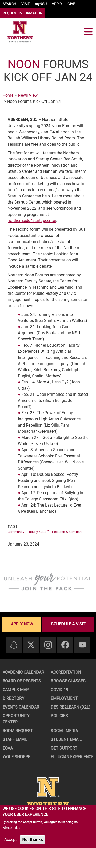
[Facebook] (65, 645)
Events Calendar (21, 707)
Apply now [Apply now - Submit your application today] (22, 624)
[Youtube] (82, 645)
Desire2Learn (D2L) (70, 707)
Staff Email (15, 739)
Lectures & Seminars (67, 532)
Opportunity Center (16, 718)
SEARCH (9, 4)
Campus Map (16, 689)
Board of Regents (22, 681)
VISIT (25, 4)
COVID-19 (59, 689)
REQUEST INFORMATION (22, 13)
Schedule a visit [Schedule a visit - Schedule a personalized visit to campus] (68, 624)
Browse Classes (68, 681)
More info (11, 827)
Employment (64, 698)
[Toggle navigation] (88, 31)
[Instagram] (48, 645)
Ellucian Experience (72, 756)
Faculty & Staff (38, 532)
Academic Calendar (23, 672)
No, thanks (32, 839)
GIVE (71, 4)
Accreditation (66, 672)
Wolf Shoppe (16, 756)
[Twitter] (31, 645)
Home (8, 95)
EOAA (8, 748)
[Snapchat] (14, 645)
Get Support (64, 748)
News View (28, 95)
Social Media (64, 730)
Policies (59, 715)
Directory (13, 698)
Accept (10, 839)
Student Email (66, 739)
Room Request (18, 730)
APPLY (57, 4)
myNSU (41, 4)
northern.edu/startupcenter (32, 220)
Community (16, 532)
